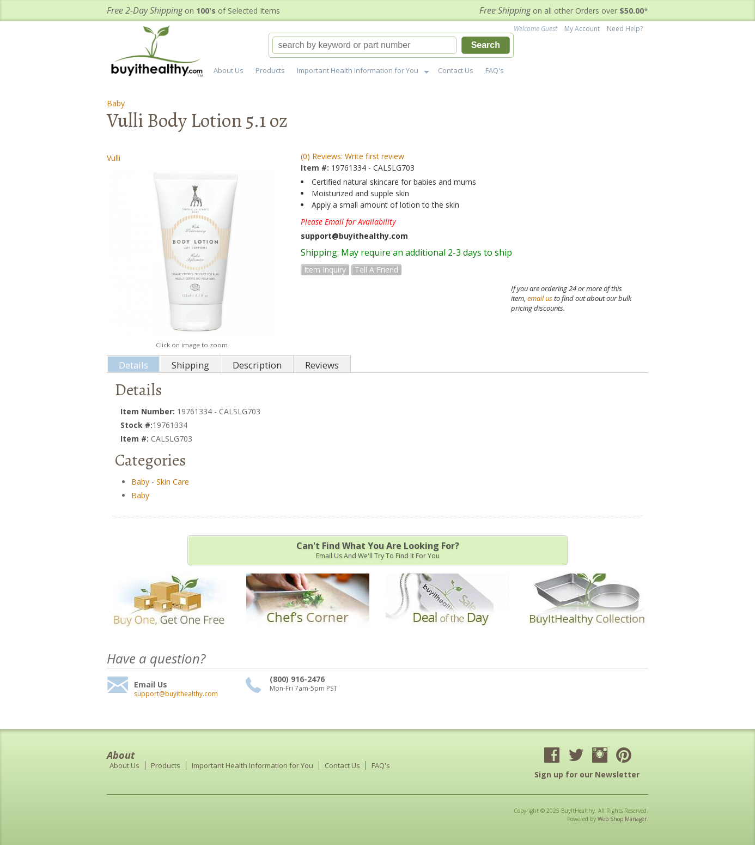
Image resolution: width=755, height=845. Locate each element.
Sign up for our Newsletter (587, 774)
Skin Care (172, 481)
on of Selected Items (193, 10)
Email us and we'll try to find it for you (377, 550)
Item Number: (148, 411)
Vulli (113, 158)
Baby (116, 103)
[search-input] (364, 45)
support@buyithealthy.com (176, 694)
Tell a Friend (376, 269)
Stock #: (136, 425)
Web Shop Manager (622, 819)
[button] (391, 45)
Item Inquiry (325, 269)
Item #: (316, 167)
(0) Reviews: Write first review (352, 156)
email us (539, 298)
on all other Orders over (563, 10)
